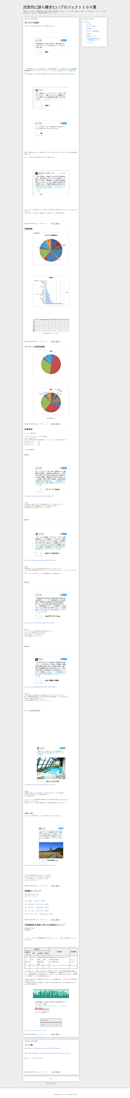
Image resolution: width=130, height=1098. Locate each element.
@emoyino (37, 901)
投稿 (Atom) (52, 1083)
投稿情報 (28, 229)
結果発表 (28, 429)
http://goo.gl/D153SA (37, 1058)
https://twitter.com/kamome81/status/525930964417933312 (40, 865)
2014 (86, 22)
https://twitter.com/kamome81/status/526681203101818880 (40, 560)
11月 (88, 24)
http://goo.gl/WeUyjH (30, 438)
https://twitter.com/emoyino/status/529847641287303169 (39, 623)
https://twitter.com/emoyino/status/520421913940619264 (39, 496)
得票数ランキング (33, 891)
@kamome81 (39, 904)
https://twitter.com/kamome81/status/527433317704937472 (40, 784)
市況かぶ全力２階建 (48, 152)
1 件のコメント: (44, 885)
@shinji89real (39, 907)
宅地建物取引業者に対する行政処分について (45, 925)
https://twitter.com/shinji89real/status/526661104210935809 (40, 687)
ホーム (51, 1079)
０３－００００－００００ (53, 1024)
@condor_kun (40, 910)
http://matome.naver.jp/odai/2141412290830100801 (46, 1048)
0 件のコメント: (44, 223)
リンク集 (29, 1045)
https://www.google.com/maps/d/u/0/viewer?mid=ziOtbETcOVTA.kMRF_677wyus (49, 1053)
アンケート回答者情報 (35, 347)
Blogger (75, 1094)
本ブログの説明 (32, 23)
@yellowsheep (43, 914)
